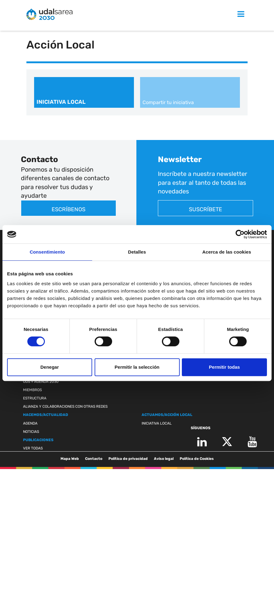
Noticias (31, 431)
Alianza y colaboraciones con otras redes (65, 406)
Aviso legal (164, 458)
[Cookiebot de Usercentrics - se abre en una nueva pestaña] (240, 234)
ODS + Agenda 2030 (41, 381)
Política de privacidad (128, 458)
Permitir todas (224, 367)
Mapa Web (70, 458)
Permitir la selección (137, 367)
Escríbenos (68, 209)
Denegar (49, 367)
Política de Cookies (197, 458)
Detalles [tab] (137, 251)
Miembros (32, 390)
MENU (234, 14)
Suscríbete (205, 209)
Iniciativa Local (61, 102)
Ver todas (33, 448)
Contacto (93, 458)
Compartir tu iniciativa (168, 102)
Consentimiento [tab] (47, 251)
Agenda (30, 423)
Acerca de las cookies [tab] (226, 251)
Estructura (34, 398)
